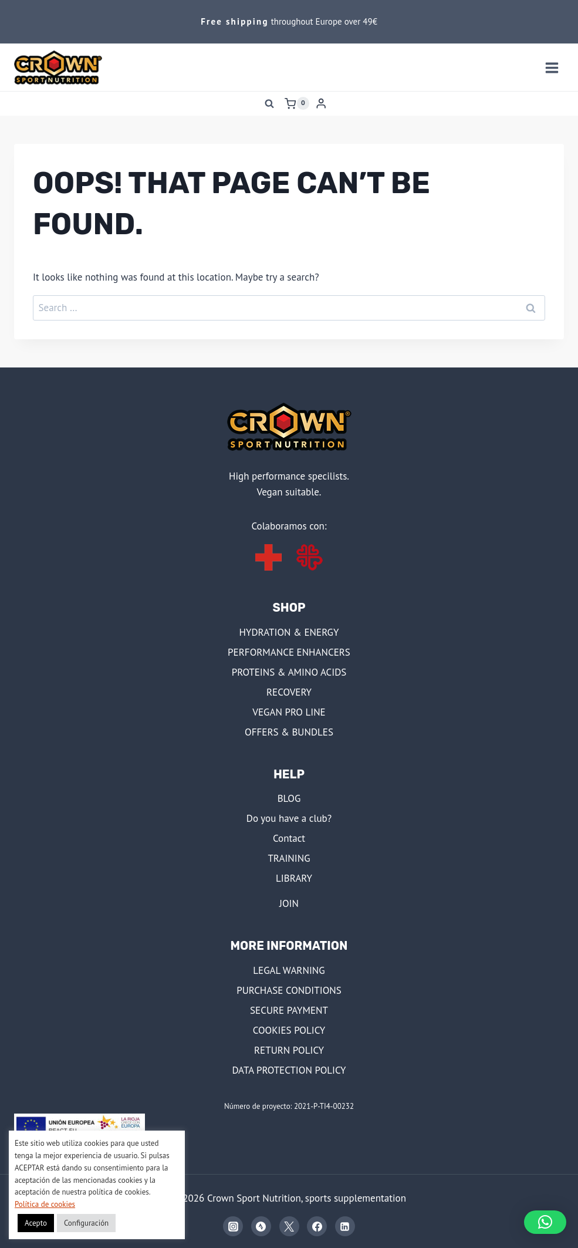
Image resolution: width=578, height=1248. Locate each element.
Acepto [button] (36, 1223)
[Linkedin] (345, 1226)
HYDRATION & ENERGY (289, 632)
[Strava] (261, 1226)
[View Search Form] (269, 103)
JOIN (289, 903)
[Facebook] (317, 1226)
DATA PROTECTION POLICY (289, 1070)
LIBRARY (294, 878)
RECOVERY (289, 692)
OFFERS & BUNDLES (289, 732)
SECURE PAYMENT (289, 1010)
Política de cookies (45, 1204)
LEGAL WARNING (289, 970)
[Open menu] (551, 67)
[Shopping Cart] (297, 103)
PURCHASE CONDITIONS (289, 990)
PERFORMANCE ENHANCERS (289, 652)
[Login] (321, 104)
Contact (289, 838)
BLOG (289, 798)
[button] (545, 1222)
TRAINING (289, 858)
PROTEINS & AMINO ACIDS (289, 672)
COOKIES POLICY (289, 1030)
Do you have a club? (289, 818)
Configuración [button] (86, 1223)
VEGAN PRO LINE (288, 712)
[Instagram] (233, 1226)
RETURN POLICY (289, 1050)
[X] (289, 1226)
